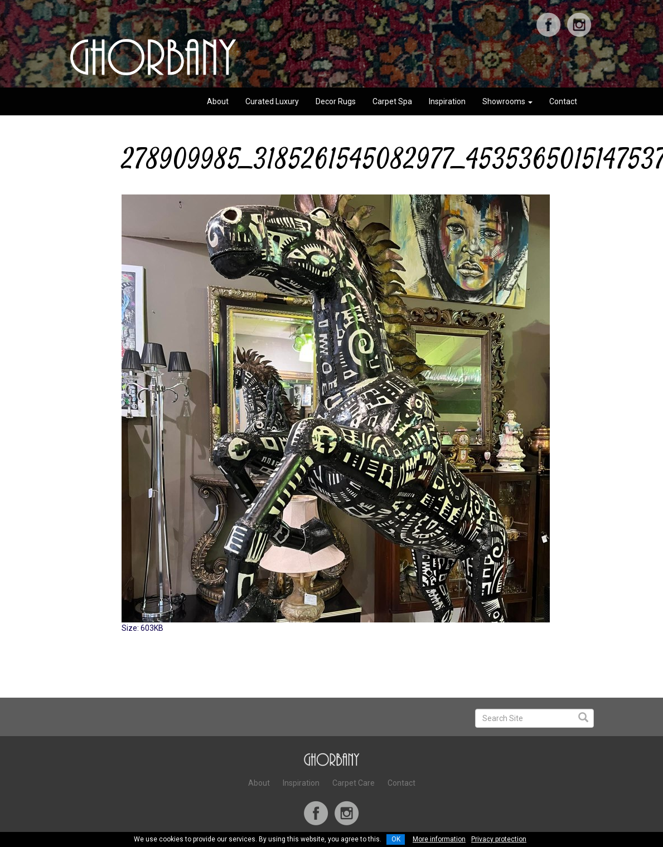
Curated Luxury (272, 101)
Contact (563, 101)
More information (439, 839)
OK (395, 839)
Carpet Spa (392, 101)
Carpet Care (353, 782)
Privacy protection (498, 839)
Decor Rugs (336, 101)
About (218, 101)
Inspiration (447, 101)
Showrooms (507, 101)
